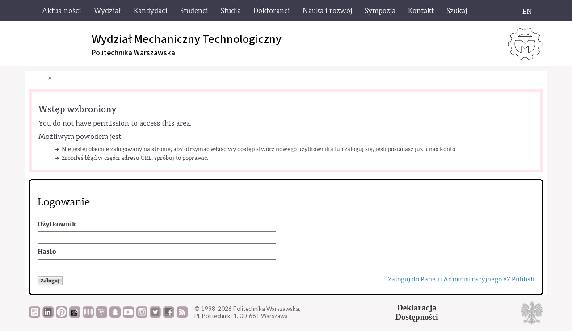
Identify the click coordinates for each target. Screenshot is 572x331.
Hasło (47, 251)
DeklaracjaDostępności (416, 312)
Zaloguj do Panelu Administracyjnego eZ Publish (461, 279)
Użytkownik (57, 224)
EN (527, 11)
